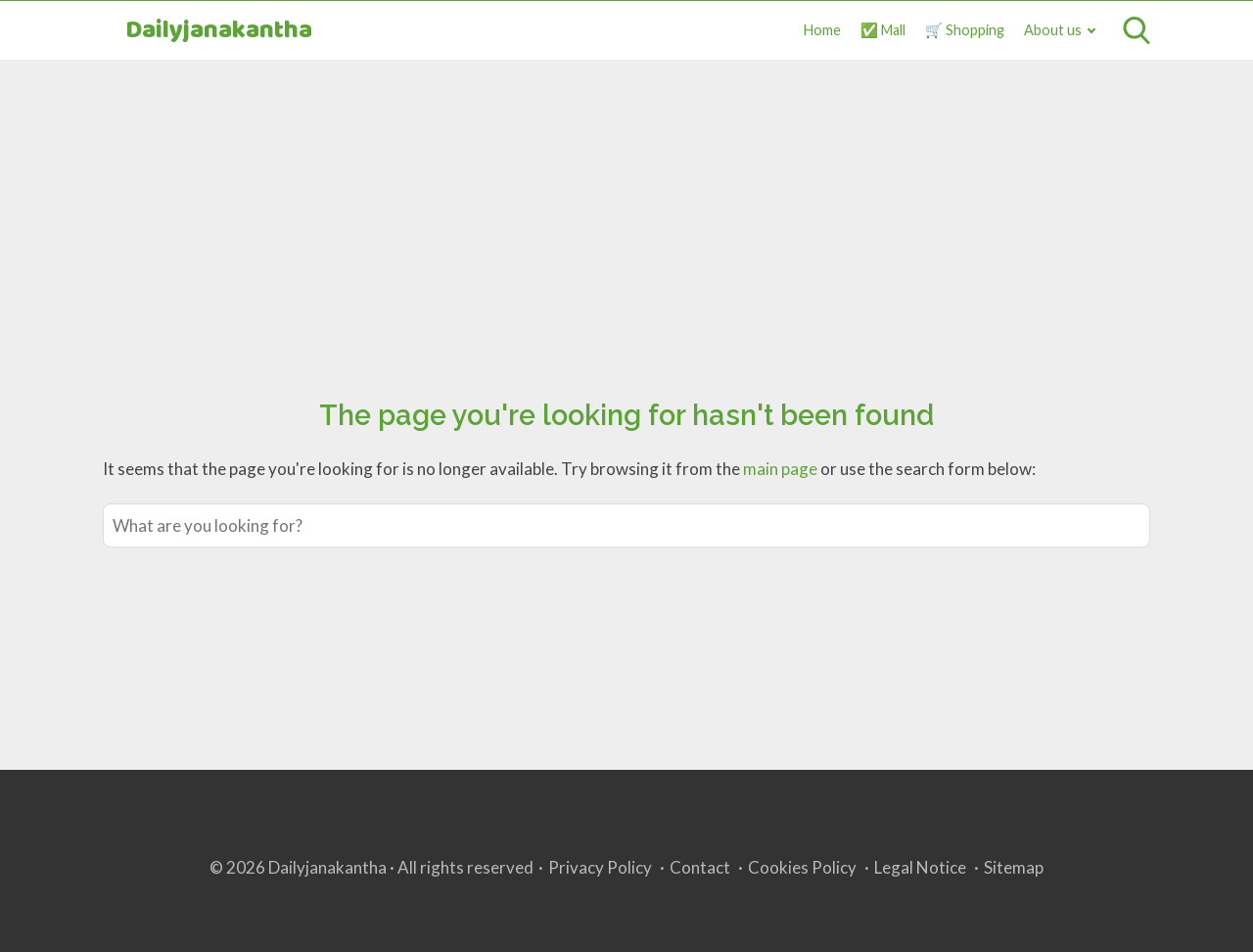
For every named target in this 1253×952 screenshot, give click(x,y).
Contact (700, 867)
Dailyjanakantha (218, 31)
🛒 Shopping (964, 30)
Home (822, 30)
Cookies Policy (802, 867)
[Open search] (1136, 30)
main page (780, 468)
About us (1053, 30)
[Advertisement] (626, 207)
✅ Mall (882, 30)
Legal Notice (920, 867)
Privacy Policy (600, 867)
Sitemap (1014, 867)
